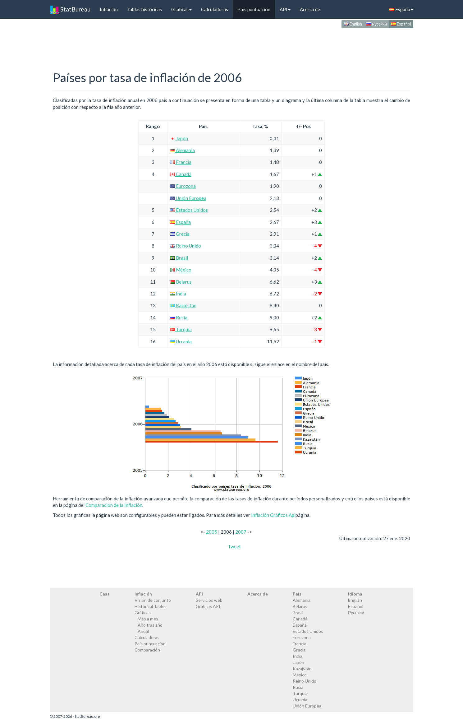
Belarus (181, 282)
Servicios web (209, 600)
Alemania (182, 150)
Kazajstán (183, 305)
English (353, 23)
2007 (240, 532)
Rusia (178, 317)
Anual (143, 631)
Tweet (234, 546)
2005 (211, 532)
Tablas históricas (144, 9)
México (180, 269)
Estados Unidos (189, 210)
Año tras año (150, 625)
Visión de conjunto (153, 600)
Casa (104, 593)
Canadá (180, 174)
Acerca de (310, 9)
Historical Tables (151, 606)
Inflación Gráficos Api (273, 515)
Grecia (180, 234)
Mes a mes (148, 618)
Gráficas (181, 9)
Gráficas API (208, 606)
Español (401, 23)
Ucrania (181, 341)
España (401, 9)
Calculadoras (214, 9)
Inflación (109, 9)
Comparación (147, 649)
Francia (180, 162)
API (285, 9)
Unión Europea (188, 198)
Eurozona (183, 186)
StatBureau (70, 9)
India (178, 293)
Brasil (179, 258)
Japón (179, 138)
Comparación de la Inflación (113, 505)
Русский (376, 23)
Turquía (181, 329)
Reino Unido (185, 245)
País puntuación (253, 9)
